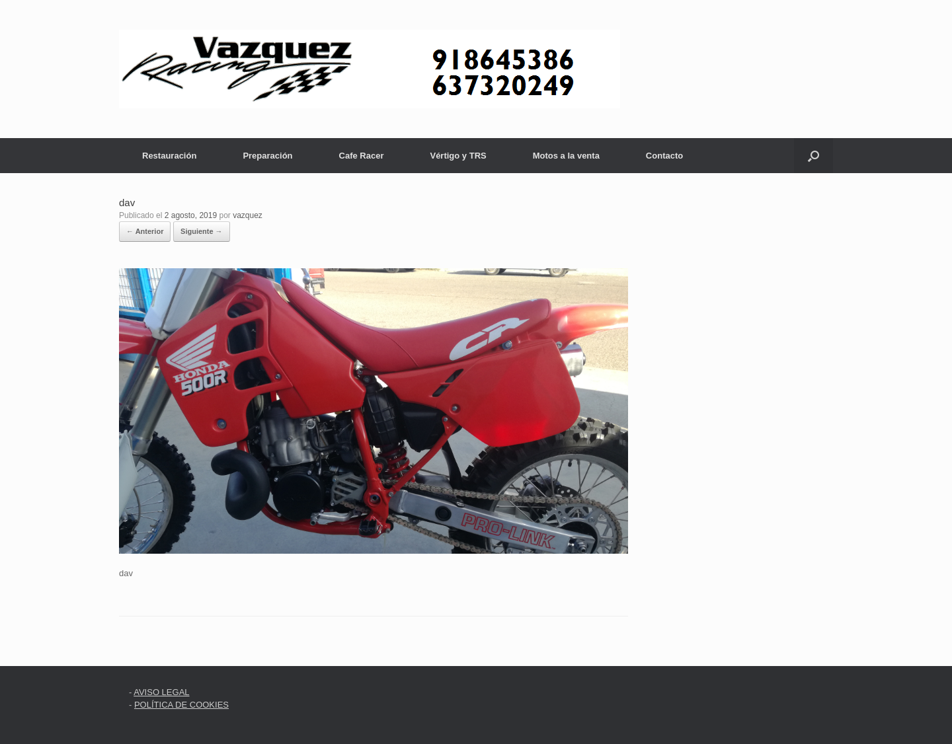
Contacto (664, 156)
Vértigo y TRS (458, 156)
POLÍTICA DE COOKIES (181, 705)
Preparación (267, 156)
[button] (813, 155)
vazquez (247, 215)
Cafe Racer (361, 156)
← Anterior (144, 231)
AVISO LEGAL (161, 692)
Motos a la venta (566, 156)
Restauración (169, 156)
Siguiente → (201, 231)
